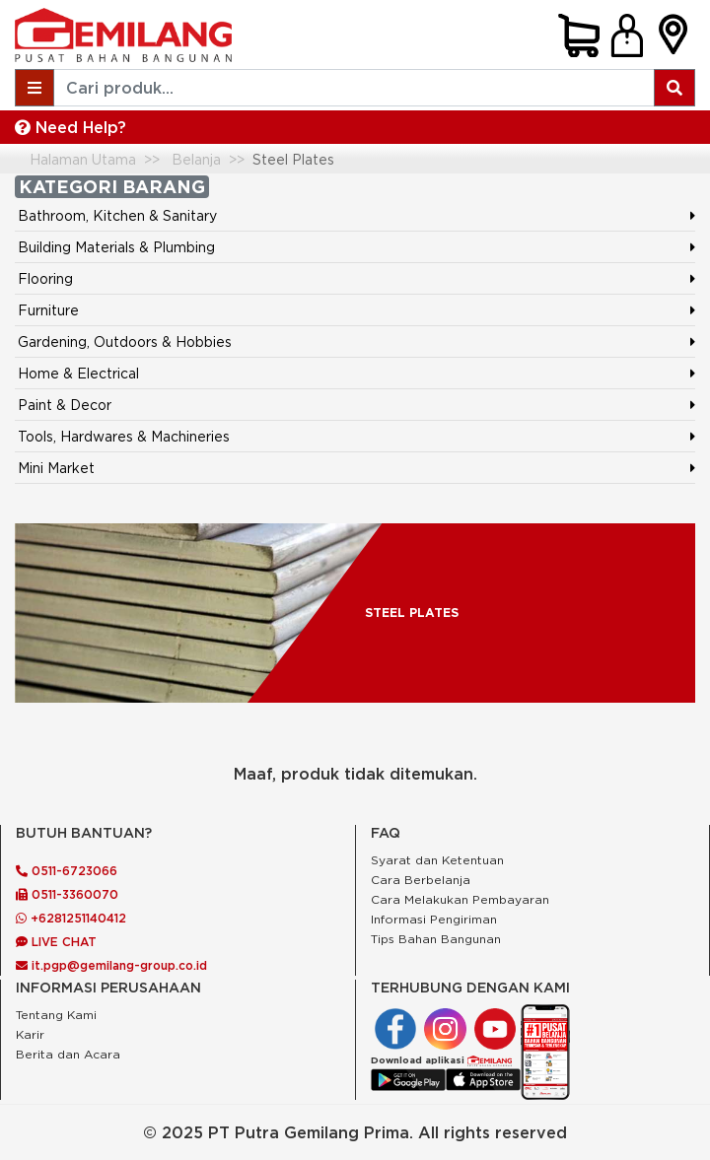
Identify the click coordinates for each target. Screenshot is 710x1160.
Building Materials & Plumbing (116, 247)
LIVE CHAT (56, 941)
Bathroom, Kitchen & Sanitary (117, 215)
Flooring (45, 278)
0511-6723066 (66, 870)
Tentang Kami (56, 1014)
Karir (30, 1034)
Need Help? (70, 127)
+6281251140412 (71, 918)
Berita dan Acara (68, 1054)
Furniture (48, 310)
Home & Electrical (78, 373)
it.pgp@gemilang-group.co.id (111, 965)
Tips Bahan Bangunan (436, 938)
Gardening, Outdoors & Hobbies (125, 341)
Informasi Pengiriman (434, 919)
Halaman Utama (83, 159)
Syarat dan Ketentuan (437, 860)
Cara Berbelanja (420, 879)
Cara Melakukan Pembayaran (460, 899)
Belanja (196, 159)
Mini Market (56, 467)
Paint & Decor (64, 404)
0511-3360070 (67, 894)
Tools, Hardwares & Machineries (124, 436)
